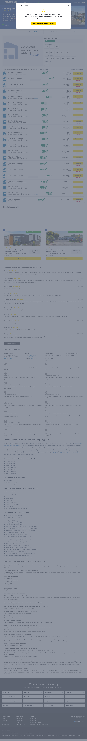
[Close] (68, 5)
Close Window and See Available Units (43, 23)
